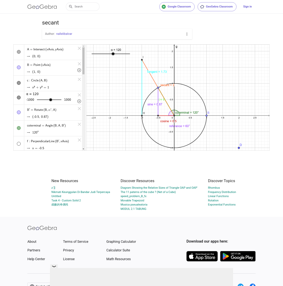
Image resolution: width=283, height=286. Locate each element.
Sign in (247, 6)
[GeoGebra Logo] (42, 6)
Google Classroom (176, 6)
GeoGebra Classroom (216, 6)
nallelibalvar (64, 34)
